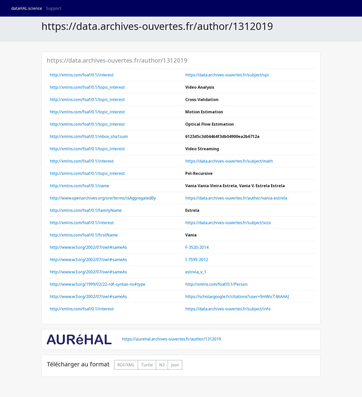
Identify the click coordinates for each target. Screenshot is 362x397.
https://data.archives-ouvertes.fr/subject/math (229, 161)
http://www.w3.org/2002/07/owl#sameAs (88, 247)
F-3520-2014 (196, 247)
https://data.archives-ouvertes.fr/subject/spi (227, 75)
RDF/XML (126, 365)
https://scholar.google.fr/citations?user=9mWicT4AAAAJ (237, 296)
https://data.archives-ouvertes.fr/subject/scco (228, 222)
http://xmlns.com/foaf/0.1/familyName (86, 210)
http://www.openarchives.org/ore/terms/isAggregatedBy (103, 198)
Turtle (147, 365)
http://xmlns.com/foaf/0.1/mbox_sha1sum (89, 136)
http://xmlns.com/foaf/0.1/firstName (84, 235)
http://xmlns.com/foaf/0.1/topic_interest (87, 87)
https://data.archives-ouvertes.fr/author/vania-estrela (236, 198)
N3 (162, 365)
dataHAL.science (26, 8)
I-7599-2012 (196, 259)
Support (53, 8)
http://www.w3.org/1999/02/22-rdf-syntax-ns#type (97, 284)
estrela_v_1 (195, 272)
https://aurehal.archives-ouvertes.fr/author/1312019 (171, 339)
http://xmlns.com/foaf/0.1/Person (216, 284)
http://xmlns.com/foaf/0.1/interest (82, 75)
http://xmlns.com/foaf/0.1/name (79, 185)
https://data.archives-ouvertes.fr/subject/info (227, 309)
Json (175, 365)
